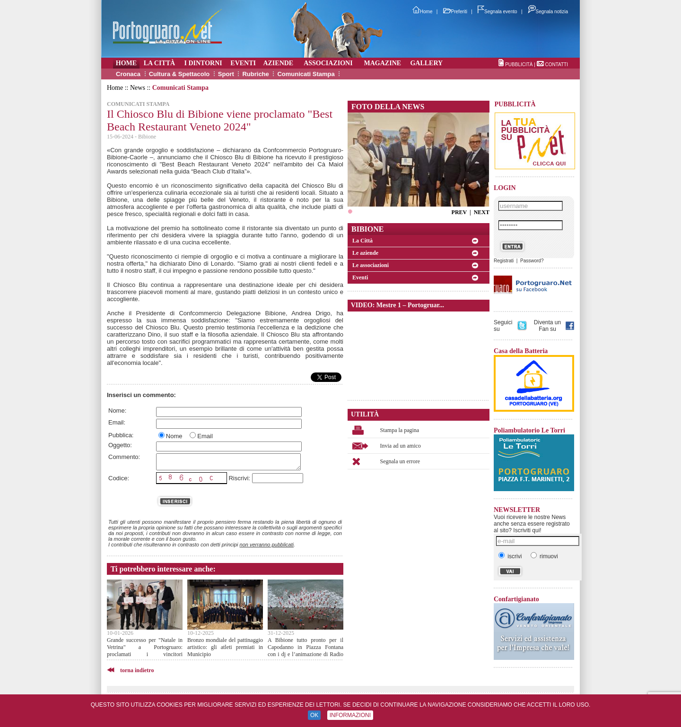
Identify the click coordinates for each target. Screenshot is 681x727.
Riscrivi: (239, 478)
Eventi (360, 277)
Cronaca (128, 74)
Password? (531, 260)
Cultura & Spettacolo (179, 74)
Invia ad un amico (400, 445)
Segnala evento (497, 11)
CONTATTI (556, 64)
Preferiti (455, 11)
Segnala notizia (548, 11)
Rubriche (255, 74)
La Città (362, 240)
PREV (459, 212)
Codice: (118, 478)
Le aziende (365, 253)
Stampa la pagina (399, 430)
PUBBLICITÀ (519, 64)
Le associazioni (370, 265)
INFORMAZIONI (350, 715)
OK (314, 715)
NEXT (481, 212)
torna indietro (137, 670)
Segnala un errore (400, 461)
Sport (226, 74)
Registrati (504, 260)
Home (422, 11)
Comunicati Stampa (305, 74)
